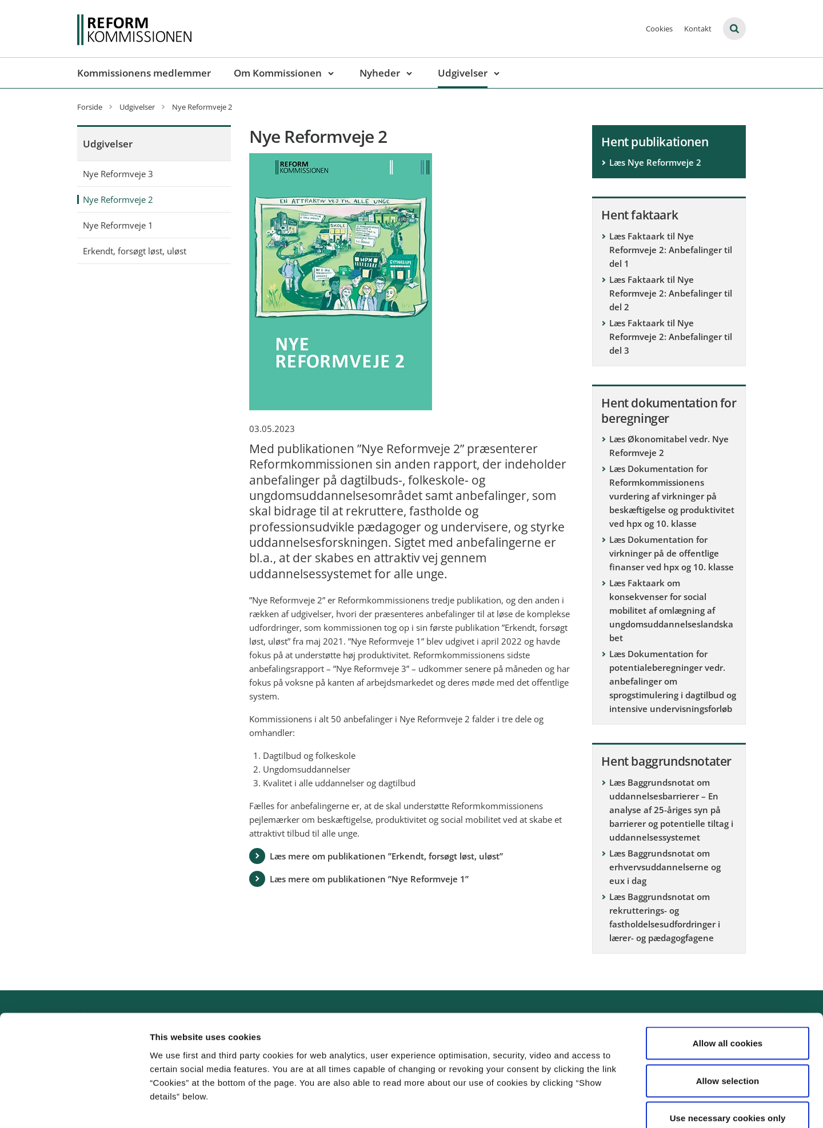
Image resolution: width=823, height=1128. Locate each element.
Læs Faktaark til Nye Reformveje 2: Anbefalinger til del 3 (670, 336)
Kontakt (698, 28)
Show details (599, 1105)
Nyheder (379, 72)
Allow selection (728, 1016)
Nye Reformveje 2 (118, 199)
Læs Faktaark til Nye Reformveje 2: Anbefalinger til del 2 (670, 293)
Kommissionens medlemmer (144, 72)
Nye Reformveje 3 (118, 173)
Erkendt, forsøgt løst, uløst (134, 251)
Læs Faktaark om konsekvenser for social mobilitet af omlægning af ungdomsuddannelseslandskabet (671, 610)
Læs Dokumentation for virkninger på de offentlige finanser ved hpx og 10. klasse (671, 553)
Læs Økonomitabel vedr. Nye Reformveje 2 (669, 445)
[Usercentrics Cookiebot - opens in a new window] (74, 1105)
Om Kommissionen (278, 72)
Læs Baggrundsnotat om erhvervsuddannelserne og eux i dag (665, 866)
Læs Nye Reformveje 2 (655, 162)
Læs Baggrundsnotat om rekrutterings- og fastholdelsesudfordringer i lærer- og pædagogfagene (664, 917)
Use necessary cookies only (728, 1053)
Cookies (659, 28)
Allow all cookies (728, 978)
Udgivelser (463, 72)
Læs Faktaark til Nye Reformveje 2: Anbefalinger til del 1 (670, 249)
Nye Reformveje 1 (118, 225)
